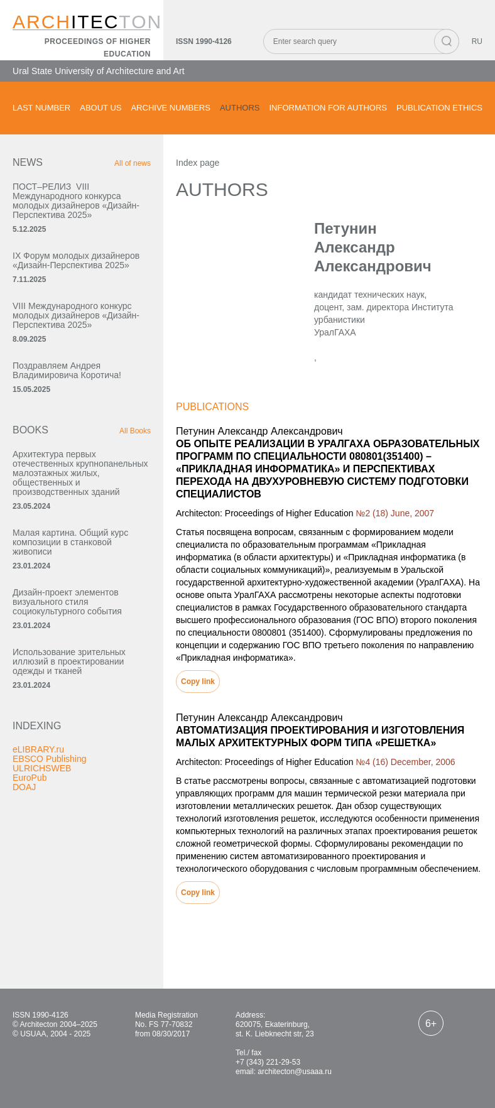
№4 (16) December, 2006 (405, 762)
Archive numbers (170, 107)
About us (100, 107)
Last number (41, 107)
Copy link (198, 681)
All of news (132, 163)
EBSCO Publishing (50, 759)
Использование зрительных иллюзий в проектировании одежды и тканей (69, 661)
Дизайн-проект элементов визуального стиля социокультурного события (67, 601)
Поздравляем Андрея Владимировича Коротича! (67, 370)
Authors (240, 107)
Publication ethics (439, 107)
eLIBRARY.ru (38, 749)
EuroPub (29, 778)
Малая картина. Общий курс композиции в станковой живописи (70, 542)
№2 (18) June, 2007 (395, 513)
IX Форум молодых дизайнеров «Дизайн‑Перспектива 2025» (76, 260)
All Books (135, 430)
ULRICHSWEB (42, 768)
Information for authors (328, 107)
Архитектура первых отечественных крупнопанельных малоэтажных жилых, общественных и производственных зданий (80, 473)
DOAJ (24, 787)
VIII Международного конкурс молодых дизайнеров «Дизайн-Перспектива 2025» (76, 315)
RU (477, 41)
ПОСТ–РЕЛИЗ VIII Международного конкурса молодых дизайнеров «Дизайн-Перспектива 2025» (76, 201)
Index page (197, 163)
